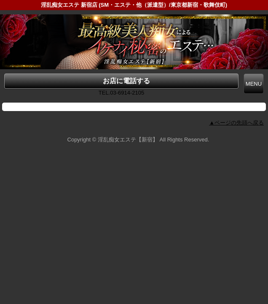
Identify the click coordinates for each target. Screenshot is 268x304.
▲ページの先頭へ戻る (236, 122)
